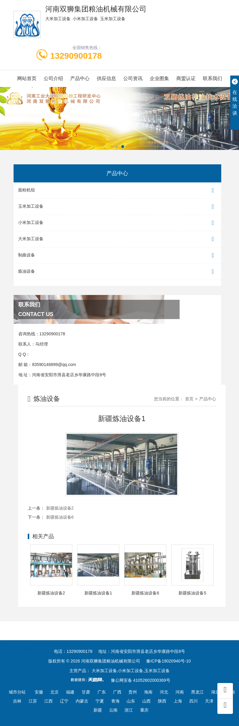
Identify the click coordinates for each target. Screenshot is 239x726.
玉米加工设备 (117, 206)
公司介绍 (53, 78)
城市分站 (17, 692)
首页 (189, 398)
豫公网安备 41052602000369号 (140, 680)
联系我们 (212, 78)
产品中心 (80, 78)
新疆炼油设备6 (60, 517)
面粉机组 (117, 190)
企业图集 (159, 78)
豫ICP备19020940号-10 (168, 661)
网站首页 (26, 78)
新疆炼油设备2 (60, 508)
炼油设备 (117, 271)
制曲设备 (117, 255)
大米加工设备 (117, 239)
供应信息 (106, 78)
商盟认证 (186, 78)
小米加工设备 (117, 222)
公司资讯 (133, 78)
